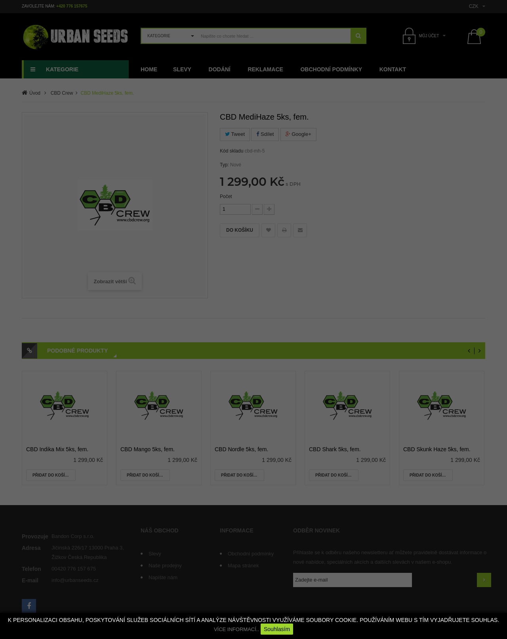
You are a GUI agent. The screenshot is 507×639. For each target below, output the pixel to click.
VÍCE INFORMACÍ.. (236, 629)
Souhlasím (277, 629)
